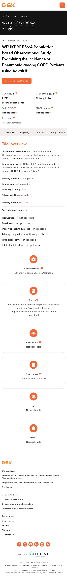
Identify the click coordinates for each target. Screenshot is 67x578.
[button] (33, 202)
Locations (40, 132)
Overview (9, 132)
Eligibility (24, 132)
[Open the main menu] (62, 5)
